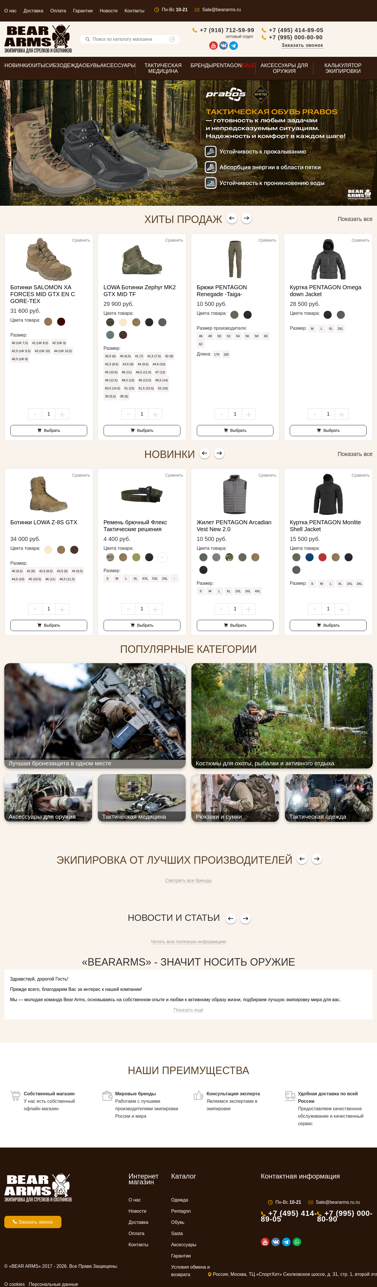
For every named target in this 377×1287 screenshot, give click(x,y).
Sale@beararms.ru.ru (338, 1203)
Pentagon (181, 1212)
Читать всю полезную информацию (188, 943)
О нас (10, 10)
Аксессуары (184, 1246)
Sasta (177, 1234)
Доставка (33, 10)
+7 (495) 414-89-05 (345, 31)
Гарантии (83, 10)
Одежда (179, 1201)
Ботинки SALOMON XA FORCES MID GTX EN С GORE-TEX (42, 296)
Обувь (177, 1223)
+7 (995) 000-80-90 (345, 38)
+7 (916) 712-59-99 (276, 31)
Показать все (355, 220)
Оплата (58, 10)
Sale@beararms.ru (221, 9)
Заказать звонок (351, 45)
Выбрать (51, 432)
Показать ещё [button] (188, 1011)
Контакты (134, 10)
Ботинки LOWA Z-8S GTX (43, 524)
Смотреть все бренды (188, 882)
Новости (109, 10)
